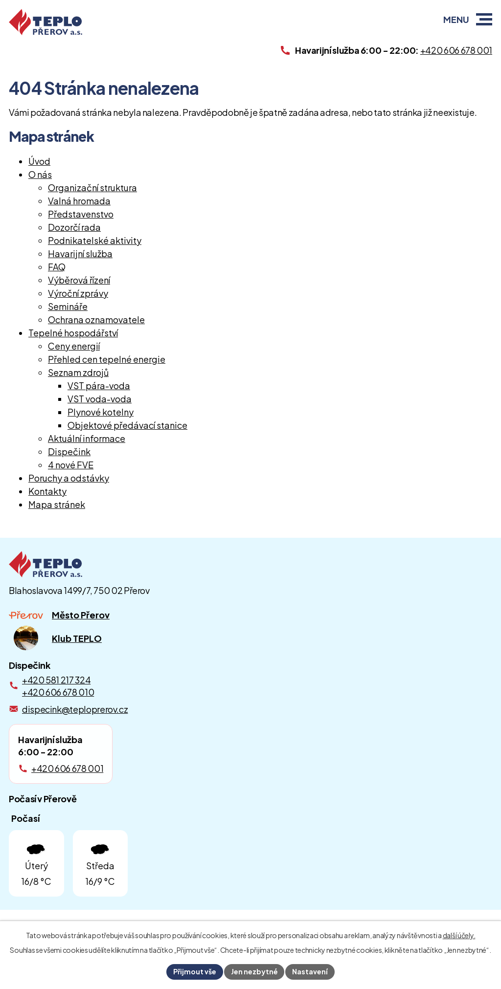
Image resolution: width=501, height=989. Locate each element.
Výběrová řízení (79, 280)
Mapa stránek (56, 504)
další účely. (459, 935)
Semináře (68, 306)
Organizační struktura (92, 187)
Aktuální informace (86, 438)
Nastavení (310, 971)
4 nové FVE (70, 464)
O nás (40, 174)
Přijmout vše (194, 971)
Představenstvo (81, 214)
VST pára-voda (99, 385)
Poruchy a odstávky (68, 478)
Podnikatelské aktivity (94, 240)
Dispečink (69, 451)
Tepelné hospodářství (73, 332)
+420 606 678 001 (67, 768)
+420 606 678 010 (58, 692)
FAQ (57, 266)
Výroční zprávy (78, 293)
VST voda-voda (100, 398)
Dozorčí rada (74, 227)
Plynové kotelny (101, 412)
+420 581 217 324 (56, 679)
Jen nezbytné (254, 971)
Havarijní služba (80, 253)
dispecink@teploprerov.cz (75, 709)
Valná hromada (79, 200)
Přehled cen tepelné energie (106, 359)
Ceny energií (74, 346)
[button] (484, 19)
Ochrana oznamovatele (96, 319)
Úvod (39, 161)
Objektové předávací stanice (127, 425)
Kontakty (47, 491)
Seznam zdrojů (78, 372)
